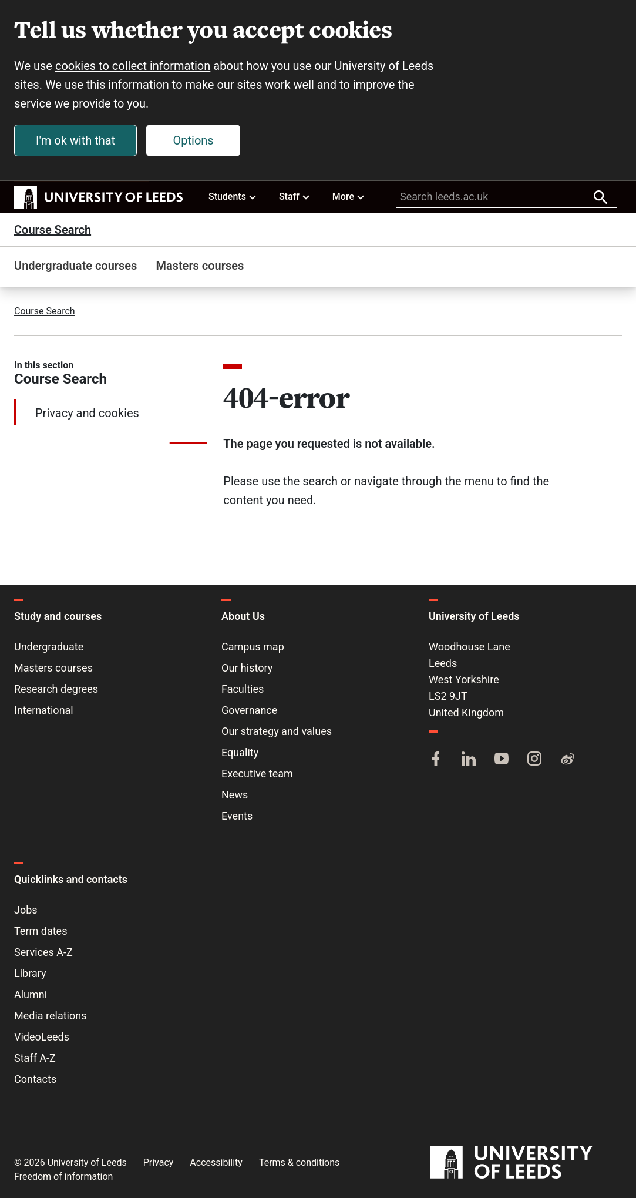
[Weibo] (567, 759)
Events (237, 816)
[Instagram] (534, 759)
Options (193, 140)
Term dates (40, 931)
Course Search (52, 229)
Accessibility (216, 1162)
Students (232, 196)
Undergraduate (48, 646)
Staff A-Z (35, 1058)
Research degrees (56, 689)
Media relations (50, 1015)
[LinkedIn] (468, 759)
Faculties (242, 689)
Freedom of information (63, 1176)
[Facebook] (435, 759)
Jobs (26, 910)
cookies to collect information (132, 66)
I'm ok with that (75, 140)
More (348, 196)
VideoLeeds (41, 1037)
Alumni (30, 994)
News (234, 794)
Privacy (158, 1162)
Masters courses (200, 266)
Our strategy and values (276, 731)
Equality (239, 752)
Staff (295, 196)
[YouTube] (501, 759)
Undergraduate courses (75, 266)
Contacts (35, 1079)
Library (30, 973)
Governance (249, 710)
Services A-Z (43, 952)
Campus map (252, 646)
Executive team (257, 773)
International (43, 710)
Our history (246, 668)
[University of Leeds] (526, 1162)
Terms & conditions (299, 1162)
